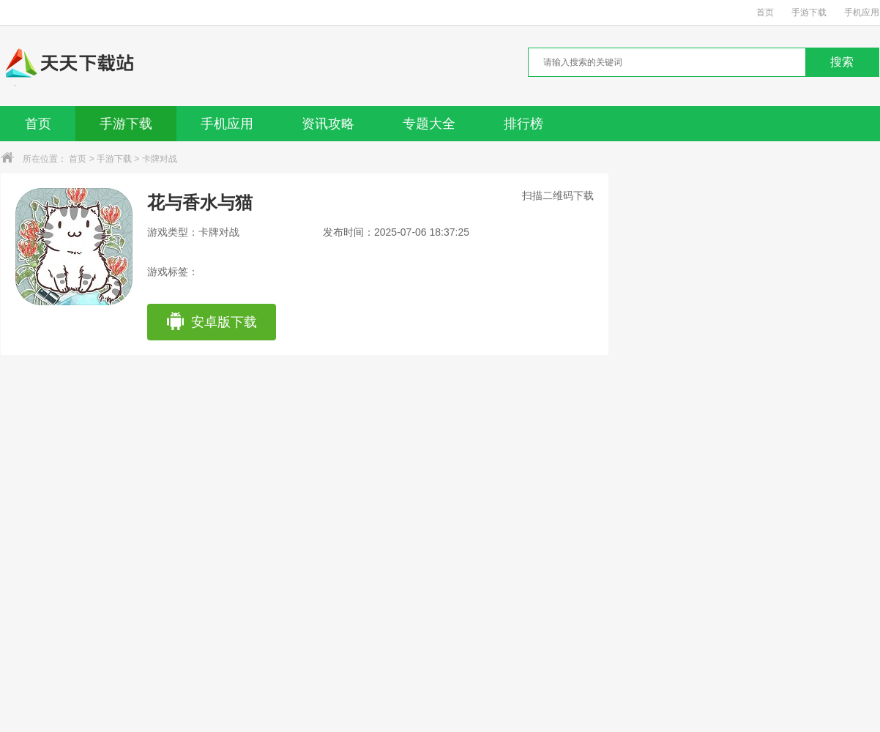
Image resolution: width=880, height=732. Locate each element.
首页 (765, 12)
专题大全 (429, 123)
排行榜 (523, 123)
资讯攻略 (328, 123)
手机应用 (861, 12)
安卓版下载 (211, 322)
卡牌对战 (159, 159)
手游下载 (809, 12)
